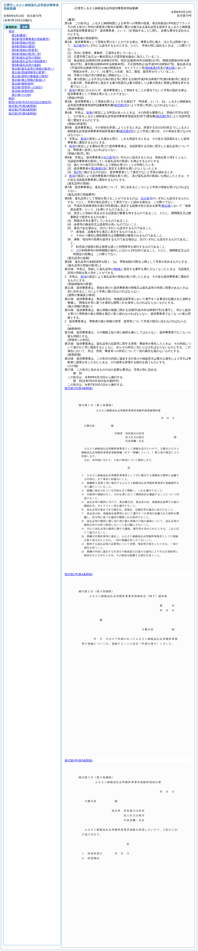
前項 (72, 90)
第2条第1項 (98, 168)
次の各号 (79, 45)
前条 (89, 112)
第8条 (117, 269)
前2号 (77, 172)
